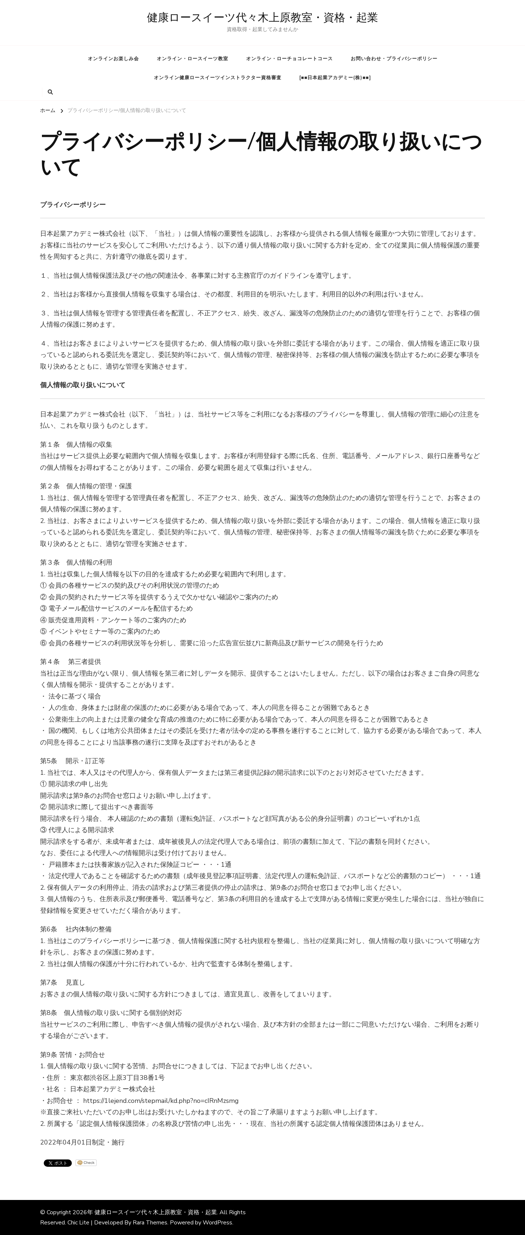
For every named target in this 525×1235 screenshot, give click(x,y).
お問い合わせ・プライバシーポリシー (394, 58)
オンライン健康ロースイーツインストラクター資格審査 (217, 77)
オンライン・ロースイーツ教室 (192, 58)
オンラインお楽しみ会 (113, 58)
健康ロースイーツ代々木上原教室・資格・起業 (262, 17)
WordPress (217, 1223)
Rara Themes (150, 1223)
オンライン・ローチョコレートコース (289, 58)
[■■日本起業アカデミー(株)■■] (335, 77)
